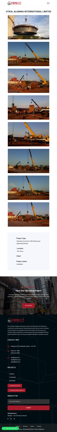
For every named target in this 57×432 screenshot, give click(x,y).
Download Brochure (15, 385)
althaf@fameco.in (16, 360)
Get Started (28, 305)
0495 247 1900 (15, 351)
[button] (10, 428)
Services (25, 426)
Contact (39, 426)
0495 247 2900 (15, 353)
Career (32, 426)
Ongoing (11, 374)
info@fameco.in (15, 357)
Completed (12, 377)
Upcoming (12, 380)
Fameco (18, 426)
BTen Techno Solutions (37, 429)
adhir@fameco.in (15, 362)
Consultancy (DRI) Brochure (16, 390)
